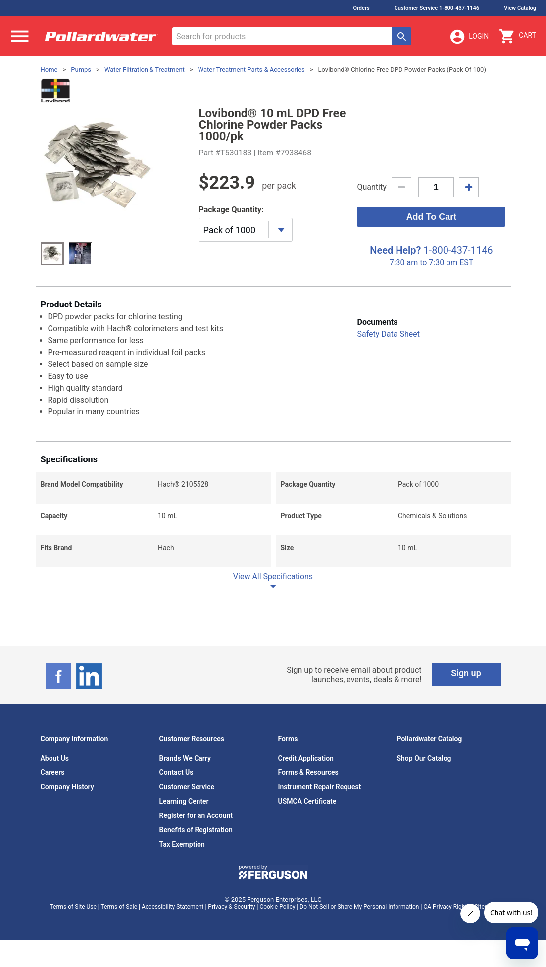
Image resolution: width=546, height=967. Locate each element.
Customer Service (187, 787)
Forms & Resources (308, 772)
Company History (67, 787)
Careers (53, 772)
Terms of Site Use (73, 906)
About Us (55, 758)
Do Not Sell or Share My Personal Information (359, 906)
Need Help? (395, 250)
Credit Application (306, 758)
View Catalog (520, 8)
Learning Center (184, 801)
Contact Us (176, 772)
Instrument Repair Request (319, 787)
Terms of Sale (118, 906)
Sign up (466, 673)
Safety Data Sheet (388, 334)
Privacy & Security (231, 906)
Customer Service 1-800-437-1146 (437, 8)
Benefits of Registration (196, 830)
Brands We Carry (185, 758)
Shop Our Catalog (424, 758)
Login (469, 36)
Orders (361, 8)
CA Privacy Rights (446, 906)
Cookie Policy (277, 906)
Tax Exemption (182, 844)
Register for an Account (196, 815)
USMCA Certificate (307, 801)
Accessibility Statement (172, 906)
